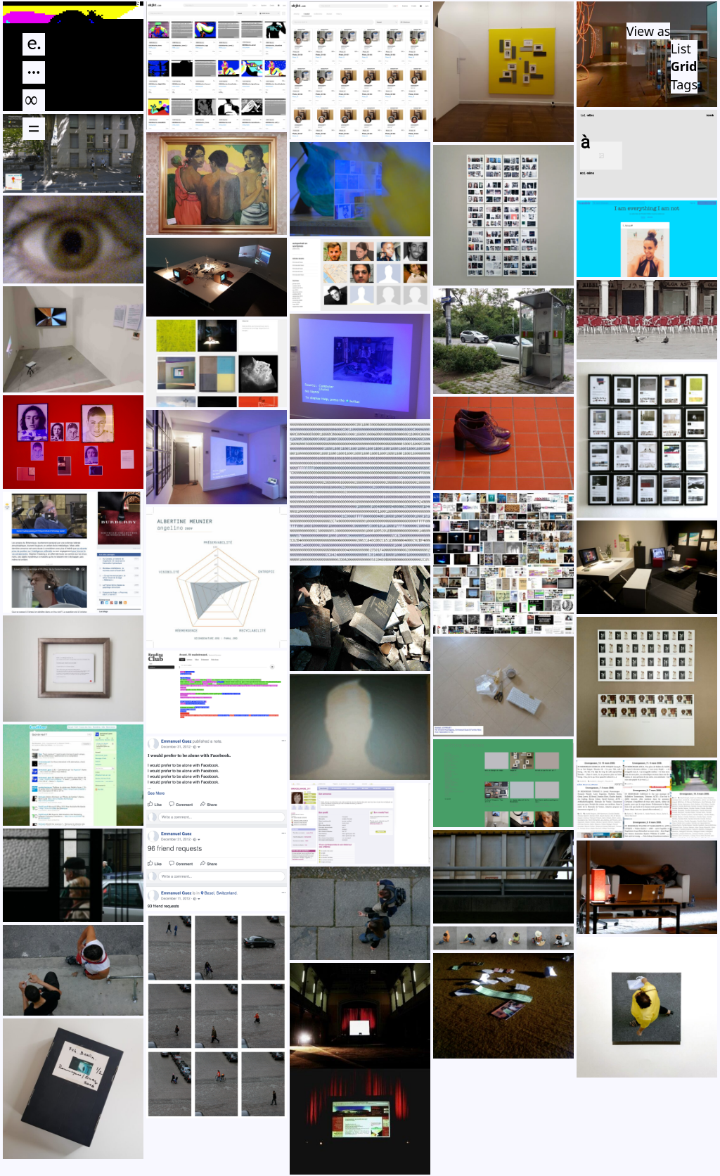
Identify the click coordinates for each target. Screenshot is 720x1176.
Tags (684, 84)
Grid (684, 66)
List (681, 48)
